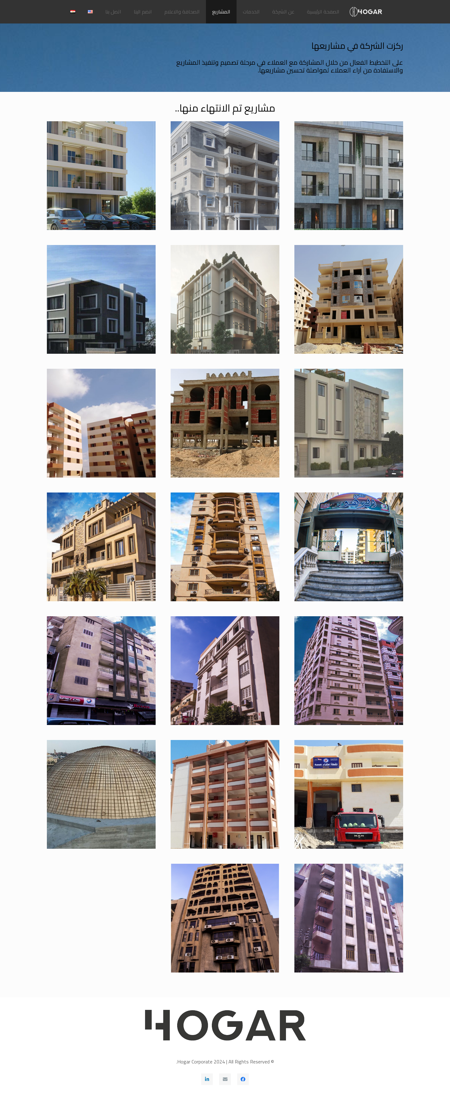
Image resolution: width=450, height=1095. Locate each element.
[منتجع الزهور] (348, 546)
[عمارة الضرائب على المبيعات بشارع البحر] (225, 918)
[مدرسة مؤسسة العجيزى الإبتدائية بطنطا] (225, 794)
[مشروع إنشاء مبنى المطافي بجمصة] (348, 794)
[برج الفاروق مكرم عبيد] (225, 546)
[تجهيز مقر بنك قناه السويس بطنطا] (348, 918)
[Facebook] (243, 1079)
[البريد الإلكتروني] (225, 1079)
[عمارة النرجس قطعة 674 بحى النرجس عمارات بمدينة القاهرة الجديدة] (225, 175)
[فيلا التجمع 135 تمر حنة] (101, 299)
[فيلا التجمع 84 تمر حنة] (348, 423)
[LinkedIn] (207, 1079)
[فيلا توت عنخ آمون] (225, 670)
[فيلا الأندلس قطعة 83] (225, 299)
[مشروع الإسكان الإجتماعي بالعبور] (101, 423)
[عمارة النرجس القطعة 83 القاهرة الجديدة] (348, 299)
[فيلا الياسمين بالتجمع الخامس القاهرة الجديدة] (348, 175)
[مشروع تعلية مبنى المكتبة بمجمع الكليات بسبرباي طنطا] (101, 794)
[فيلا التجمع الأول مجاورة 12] (101, 546)
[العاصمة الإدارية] (225, 423)
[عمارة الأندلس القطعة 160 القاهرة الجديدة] (101, 175)
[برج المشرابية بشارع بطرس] (101, 670)
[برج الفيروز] (348, 670)
